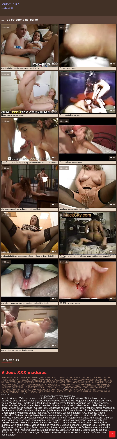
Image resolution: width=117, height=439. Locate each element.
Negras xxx (104, 425)
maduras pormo (68, 384)
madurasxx (18, 388)
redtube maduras (46, 391)
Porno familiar (67, 403)
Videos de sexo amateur (15, 400)
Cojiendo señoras (72, 415)
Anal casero (96, 417)
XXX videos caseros (95, 398)
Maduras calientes (97, 420)
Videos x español (71, 425)
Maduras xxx (84, 405)
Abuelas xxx (35, 400)
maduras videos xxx (35, 386)
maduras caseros (89, 379)
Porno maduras (40, 427)
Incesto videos (10, 398)
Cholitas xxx (29, 403)
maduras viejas (53, 386)
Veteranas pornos (29, 422)
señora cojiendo (64, 391)
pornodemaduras (88, 389)
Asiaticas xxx (9, 432)
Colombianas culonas (79, 410)
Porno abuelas (9, 405)
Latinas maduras (72, 412)
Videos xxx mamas (29, 398)
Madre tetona (9, 412)
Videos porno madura (89, 422)
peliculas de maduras (11, 389)
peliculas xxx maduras (34, 389)
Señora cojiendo (99, 432)
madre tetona (73, 378)
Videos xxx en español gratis (86, 408)
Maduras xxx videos (48, 403)
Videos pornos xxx (51, 432)
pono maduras (53, 389)
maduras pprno (103, 384)
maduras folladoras (83, 381)
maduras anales (29, 379)
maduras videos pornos (12, 386)
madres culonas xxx (91, 378)
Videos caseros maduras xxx (58, 400)
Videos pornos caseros (95, 430)
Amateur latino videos (71, 398)
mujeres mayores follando (92, 388)
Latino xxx (46, 422)
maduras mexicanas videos (71, 383)
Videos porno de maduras (46, 425)
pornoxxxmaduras (10, 391)
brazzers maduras (10, 378)
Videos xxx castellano (74, 420)
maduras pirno (36, 384)
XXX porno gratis (20, 425)
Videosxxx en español (63, 405)
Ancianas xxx (83, 403)
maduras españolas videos (59, 381)
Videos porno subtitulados (96, 427)
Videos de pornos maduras (31, 412)
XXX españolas (49, 398)
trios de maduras (33, 393)
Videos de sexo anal (19, 420)
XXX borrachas (25, 410)
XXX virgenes (26, 405)
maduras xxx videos (71, 386)
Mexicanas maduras (51, 415)
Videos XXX (90, 415)
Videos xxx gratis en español (50, 410)
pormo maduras (70, 389)
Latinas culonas (10, 422)
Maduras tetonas (30, 430)
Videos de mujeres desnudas (65, 427)
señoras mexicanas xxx (12, 393)
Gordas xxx (40, 408)
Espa (62, 430)
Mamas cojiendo (49, 430)
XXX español (73, 430)
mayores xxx (71, 388)
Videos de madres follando (52, 417)
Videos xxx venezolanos (76, 432)
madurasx (6, 388)
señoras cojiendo (82, 391)
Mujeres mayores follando (90, 400)
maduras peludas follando (14, 384)
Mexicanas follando (59, 408)
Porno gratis (23, 427)
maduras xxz (104, 386)
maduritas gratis (55, 388)
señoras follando (101, 391)
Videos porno (54, 420)
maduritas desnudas (35, 388)
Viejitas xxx (15, 403)
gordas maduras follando (52, 378)
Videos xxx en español (23, 417)
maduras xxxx (89, 386)
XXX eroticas (89, 412)
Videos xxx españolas (27, 415)
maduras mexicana (48, 383)
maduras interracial (27, 383)
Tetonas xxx (8, 427)
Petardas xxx (88, 425)
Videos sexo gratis (102, 410)
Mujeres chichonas (78, 417)
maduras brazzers (48, 379)
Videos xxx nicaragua (28, 432)
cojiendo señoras (29, 378)
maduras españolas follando (31, 381)
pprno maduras (28, 391)
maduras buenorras (69, 379)
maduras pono (51, 384)
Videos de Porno (11, 430)
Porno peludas (42, 405)
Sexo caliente (38, 420)
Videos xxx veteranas (64, 422)
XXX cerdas (54, 412)
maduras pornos (85, 384)
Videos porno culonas (21, 408)
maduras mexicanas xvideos (98, 383)
